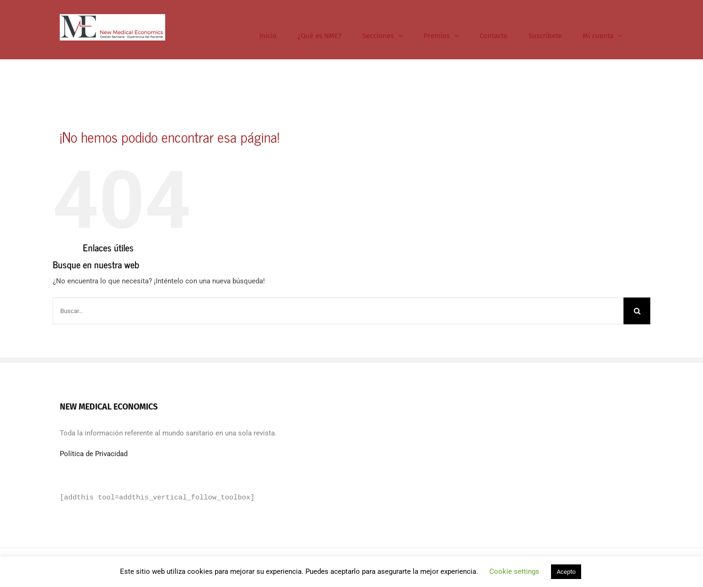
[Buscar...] (338, 311)
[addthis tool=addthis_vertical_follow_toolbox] (157, 498)
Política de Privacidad (94, 454)
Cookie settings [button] (514, 571)
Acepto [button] (566, 571)
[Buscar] (636, 311)
